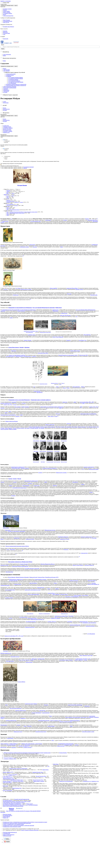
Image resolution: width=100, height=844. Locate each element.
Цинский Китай (40, 587)
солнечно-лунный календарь (66, 721)
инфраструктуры (60, 745)
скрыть (16, 5)
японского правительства (86, 536)
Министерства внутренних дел (37, 619)
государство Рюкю (23, 617)
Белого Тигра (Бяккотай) (58, 336)
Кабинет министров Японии (11, 421)
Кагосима (69, 293)
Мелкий (5, 139)
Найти (2, 48)
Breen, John (5, 785)
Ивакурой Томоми (92, 580)
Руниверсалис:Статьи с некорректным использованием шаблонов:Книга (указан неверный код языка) (25, 822)
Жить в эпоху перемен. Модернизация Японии (13, 806)
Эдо (16, 288)
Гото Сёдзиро (56, 451)
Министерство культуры (50, 530)
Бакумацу (16, 205)
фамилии (55, 485)
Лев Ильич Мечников (33, 804)
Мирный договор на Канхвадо (22, 577)
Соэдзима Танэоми (34, 428)
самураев (30, 483)
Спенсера (27, 659)
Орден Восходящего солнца (88, 731)
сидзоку (15, 482)
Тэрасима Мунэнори (5, 585)
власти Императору (29, 332)
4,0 (4, 757)
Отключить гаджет (41, 161)
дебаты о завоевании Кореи (33, 594)
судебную (34, 356)
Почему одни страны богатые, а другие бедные (32, 743)
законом (76, 744)
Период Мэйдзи (6, 816)
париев (10, 485)
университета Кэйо (30, 539)
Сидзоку (15, 478)
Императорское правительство (31, 480)
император (66, 549)
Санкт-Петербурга (33, 583)
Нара (7, 196)
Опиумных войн (93, 294)
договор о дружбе (9, 597)
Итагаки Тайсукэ (92, 426)
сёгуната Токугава (24, 564)
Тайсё (8, 208)
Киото (63, 383)
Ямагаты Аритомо (25, 468)
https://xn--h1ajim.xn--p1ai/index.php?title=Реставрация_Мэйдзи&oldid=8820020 (23, 811)
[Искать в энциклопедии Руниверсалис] (50, 47)
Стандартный (7, 141)
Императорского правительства (16, 579)
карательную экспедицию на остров (32, 589)
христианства (39, 392)
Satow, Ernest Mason (7, 782)
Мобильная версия (7, 835)
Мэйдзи (25, 168)
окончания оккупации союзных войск (17, 213)
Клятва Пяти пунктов (13, 347)
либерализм (34, 658)
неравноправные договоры (40, 579)
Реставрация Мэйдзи (7, 800)
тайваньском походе (18, 731)
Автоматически (7, 156)
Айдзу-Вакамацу (87, 334)
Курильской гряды (84, 621)
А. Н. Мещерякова (91, 633)
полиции (40, 472)
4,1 (5, 757)
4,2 (7, 757)
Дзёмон (8, 191)
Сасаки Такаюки (8, 428)
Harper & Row (45, 769)
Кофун (8, 193)
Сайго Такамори (36, 426)
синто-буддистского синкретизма (75, 704)
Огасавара (71, 616)
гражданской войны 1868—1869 (87, 402)
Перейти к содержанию (6, 1)
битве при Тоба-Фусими (65, 315)
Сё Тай (10, 618)
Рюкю (49, 588)
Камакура (8, 200)
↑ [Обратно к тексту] (3, 752)
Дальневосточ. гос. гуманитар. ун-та (91, 781)
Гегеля (23, 659)
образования (7, 530)
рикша (71, 726)
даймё (74, 402)
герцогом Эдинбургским (75, 624)
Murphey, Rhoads (6, 781)
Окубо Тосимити (25, 406)
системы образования (36, 712)
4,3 (8, 757)
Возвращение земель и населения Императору (19, 399)
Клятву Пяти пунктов (75, 350)
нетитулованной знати (10, 589)
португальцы (32, 244)
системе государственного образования (16, 531)
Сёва (7, 209)
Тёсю (8, 404)
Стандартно (6, 148)
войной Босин (64, 313)
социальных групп (68, 744)
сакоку (61, 246)
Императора (55, 310)
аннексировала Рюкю (32, 618)
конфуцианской (37, 391)
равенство (81, 659)
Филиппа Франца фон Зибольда (48, 564)
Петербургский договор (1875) (51, 577)
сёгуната (65, 220)
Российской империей (31, 621)
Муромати (9, 202)
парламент (13, 747)
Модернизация (4, 724)
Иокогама (85, 655)
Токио (19, 288)
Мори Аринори (68, 717)
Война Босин (59, 307)
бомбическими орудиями (25, 289)
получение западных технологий (32, 568)
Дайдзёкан (27, 347)
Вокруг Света (29, 803)
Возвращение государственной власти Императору (20, 307)
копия (29, 801)
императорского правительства (18, 467)
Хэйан (8, 197)
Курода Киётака (51, 426)
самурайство (75, 482)
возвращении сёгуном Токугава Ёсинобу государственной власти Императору (19, 309)
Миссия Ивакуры (11, 577)
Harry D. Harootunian (7, 790)
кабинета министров (49, 424)
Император (13, 350)
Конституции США (83, 355)
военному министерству (89, 467)
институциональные (11, 744)
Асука (8, 195)
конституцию (3, 747)
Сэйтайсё (21, 347)
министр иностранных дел (93, 584)
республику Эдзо (82, 340)
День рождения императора (15, 708)
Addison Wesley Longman (38, 781)
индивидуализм (41, 658)
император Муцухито (30, 627)
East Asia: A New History (18, 781)
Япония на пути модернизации (66, 781)
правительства (5, 221)
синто (89, 658)
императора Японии (90, 626)
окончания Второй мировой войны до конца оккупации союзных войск (23, 211)
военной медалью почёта (40, 731)
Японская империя (11, 809)
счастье (85, 659)
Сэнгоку (21, 202)
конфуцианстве (79, 658)
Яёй (7, 192)
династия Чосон (51, 593)
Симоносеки (15, 294)
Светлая (5, 157)
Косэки (19, 478)
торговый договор (79, 289)
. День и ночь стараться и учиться (13, 802)
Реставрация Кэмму (10, 201)
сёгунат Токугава (21, 310)
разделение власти (10, 356)
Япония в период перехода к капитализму (18, 768)
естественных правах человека (66, 659)
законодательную (19, 356)
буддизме (85, 658)
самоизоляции (10, 738)
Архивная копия (46, 752)
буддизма (46, 704)
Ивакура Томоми (12, 429)
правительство (55, 309)
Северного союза (31, 334)
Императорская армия (93, 469)
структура (69, 423)
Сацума (5, 404)
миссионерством (9, 571)
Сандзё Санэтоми (4, 429)
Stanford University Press (37, 772)
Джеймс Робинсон (13, 743)
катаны (90, 492)
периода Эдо (36, 485)
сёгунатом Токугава (13, 580)
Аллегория (5, 651)
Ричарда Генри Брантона (23, 566)
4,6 (12, 757)
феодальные (27, 744)
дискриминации (25, 485)
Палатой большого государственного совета (67, 355)
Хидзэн (14, 404)
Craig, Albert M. (6, 776)
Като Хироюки (90, 717)
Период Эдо (5, 817)
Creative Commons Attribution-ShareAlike (29, 830)
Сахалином (69, 621)
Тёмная (5, 158)
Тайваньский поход (33, 577)
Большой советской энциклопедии (21, 799)
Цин (56, 617)
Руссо (20, 659)
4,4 (9, 757)
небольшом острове (24, 246)
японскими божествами (43, 353)
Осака (56, 416)
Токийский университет (63, 536)
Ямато (13, 193)
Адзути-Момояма (10, 204)
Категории (3, 812)
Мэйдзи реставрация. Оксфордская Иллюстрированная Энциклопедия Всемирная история (23, 752)
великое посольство (74, 580)
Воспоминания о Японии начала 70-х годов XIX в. (14, 804)
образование (95, 221)
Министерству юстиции (61, 472)
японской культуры (15, 656)
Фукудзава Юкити (10, 661)
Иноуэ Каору (74, 426)
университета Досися (64, 539)
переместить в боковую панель (7, 5)
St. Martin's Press (11, 774)
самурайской (48, 220)
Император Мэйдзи (54, 383)
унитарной (14, 402)
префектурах (17, 537)
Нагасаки (35, 246)
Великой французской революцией (65, 743)
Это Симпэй (41, 428)
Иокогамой (12, 549)
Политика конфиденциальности (10, 832)
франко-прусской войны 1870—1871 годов (14, 635)
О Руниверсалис (6, 833)
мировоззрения (29, 662)
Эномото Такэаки (27, 340)
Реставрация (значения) (28, 166)
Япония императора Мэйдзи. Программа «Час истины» (15, 801)
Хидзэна (2, 407)
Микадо (36, 331)
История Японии (22, 185)
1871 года (58, 413)
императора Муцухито (92, 220)
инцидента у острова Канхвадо (72, 596)
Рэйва (8, 215)
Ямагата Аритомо (82, 426)
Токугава (8, 205)
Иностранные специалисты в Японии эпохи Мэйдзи (20, 561)
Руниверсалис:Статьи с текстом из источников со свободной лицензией (18, 825)
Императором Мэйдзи (75, 720)
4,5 (10, 757)
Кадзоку (10, 478)
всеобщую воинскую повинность (49, 468)
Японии (87, 218)
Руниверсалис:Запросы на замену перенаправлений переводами (17, 823)
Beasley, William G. (7, 772)
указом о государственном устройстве (17, 355)
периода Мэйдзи (21, 681)
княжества (64, 402)
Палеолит (8, 190)
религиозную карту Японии (31, 703)
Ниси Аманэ (83, 717)
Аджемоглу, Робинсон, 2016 (10, 758)
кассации (94, 583)
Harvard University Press (41, 776)
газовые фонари (51, 726)
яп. (11, 218)
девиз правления (76, 386)
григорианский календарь (43, 720)
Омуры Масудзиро (16, 468)
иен (83, 469)
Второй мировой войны (14, 209)
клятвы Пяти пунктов (43, 383)
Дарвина (32, 659)
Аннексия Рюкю (41, 577)
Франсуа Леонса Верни (78, 565)
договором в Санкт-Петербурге (89, 622)
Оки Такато (27, 428)
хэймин (82, 484)
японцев (18, 724)
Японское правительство (6, 653)
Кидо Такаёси (18, 406)
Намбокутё (17, 202)
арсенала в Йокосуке (89, 565)
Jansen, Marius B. (6, 777)
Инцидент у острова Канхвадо (44, 613)
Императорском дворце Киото (45, 332)
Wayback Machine (63, 752)
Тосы (97, 406)
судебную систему (27, 747)
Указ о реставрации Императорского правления (43, 307)
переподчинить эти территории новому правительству (52, 406)
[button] (1, 2)
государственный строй (35, 221)
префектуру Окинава (55, 618)
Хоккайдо (68, 340)
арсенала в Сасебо (4, 565)
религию (2, 222)
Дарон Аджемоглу (4, 743)
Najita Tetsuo (55, 764)
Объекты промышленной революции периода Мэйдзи (17, 546)
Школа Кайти (6, 527)
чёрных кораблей (53, 288)
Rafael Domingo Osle (16, 788)
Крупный (6, 142)
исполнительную (27, 356)
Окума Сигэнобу (20, 428)
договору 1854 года (52, 621)
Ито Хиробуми (68, 426)
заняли (11, 317)
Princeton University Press (8, 778)
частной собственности (24, 745)
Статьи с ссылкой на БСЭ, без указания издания (13, 824)
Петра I (55, 583)
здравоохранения (45, 712)
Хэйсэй (8, 214)
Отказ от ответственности (8, 834)
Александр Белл (84, 553)
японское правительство (6, 403)
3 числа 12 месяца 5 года (55, 720)
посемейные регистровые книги (19, 487)
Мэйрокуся (23, 718)
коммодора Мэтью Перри (72, 288)
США (52, 740)
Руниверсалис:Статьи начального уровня (12, 826)
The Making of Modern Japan (17, 779)
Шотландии (14, 566)
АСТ (48, 766)
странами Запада (17, 584)
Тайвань (57, 588)
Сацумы (91, 406)
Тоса (11, 404)
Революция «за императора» (12, 803)
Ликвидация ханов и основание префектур (41, 399)
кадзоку (2, 482)
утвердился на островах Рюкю (61, 616)
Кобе (91, 655)
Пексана (5, 289)
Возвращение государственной (29, 331)
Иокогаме (29, 726)
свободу (76, 659)
